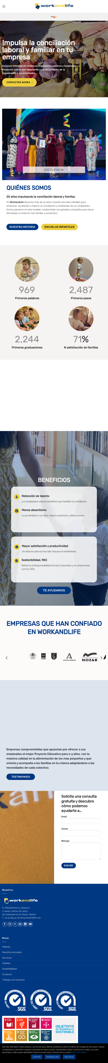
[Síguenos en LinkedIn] (25, 924)
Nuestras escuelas (12, 952)
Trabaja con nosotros (13, 979)
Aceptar (36, 1057)
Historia (6, 946)
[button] (4, 6)
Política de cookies (78, 1052)
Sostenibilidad (9, 968)
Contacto (7, 974)
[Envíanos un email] (20, 924)
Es (54, 17)
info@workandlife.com (30, 917)
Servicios (7, 957)
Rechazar (69, 1057)
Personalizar (53, 1057)
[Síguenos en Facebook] (4, 924)
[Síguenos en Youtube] (30, 924)
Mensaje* (81, 851)
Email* (81, 820)
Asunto (81, 832)
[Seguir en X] (15, 924)
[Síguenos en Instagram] (10, 924)
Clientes (6, 963)
